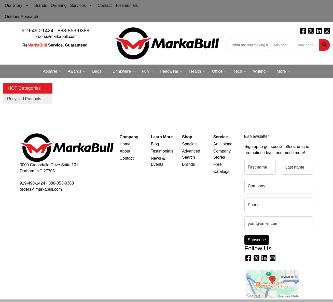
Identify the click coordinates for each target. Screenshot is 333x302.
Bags (99, 71)
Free (217, 164)
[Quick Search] (248, 45)
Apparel (52, 71)
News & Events (158, 161)
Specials (189, 144)
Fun (147, 71)
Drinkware (124, 71)
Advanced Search (191, 154)
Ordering (58, 5)
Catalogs (221, 171)
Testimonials (126, 5)
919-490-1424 (37, 30)
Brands (40, 5)
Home (125, 144)
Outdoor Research (21, 16)
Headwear (171, 71)
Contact (105, 5)
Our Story (13, 5)
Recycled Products (24, 99)
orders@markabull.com (55, 36)
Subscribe (257, 240)
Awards (77, 71)
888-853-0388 (73, 30)
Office (219, 71)
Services (78, 5)
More (283, 71)
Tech (239, 71)
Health (197, 71)
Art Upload (223, 144)
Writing (261, 71)
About (125, 151)
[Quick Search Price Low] (283, 45)
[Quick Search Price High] (307, 45)
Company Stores (222, 154)
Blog (155, 144)
